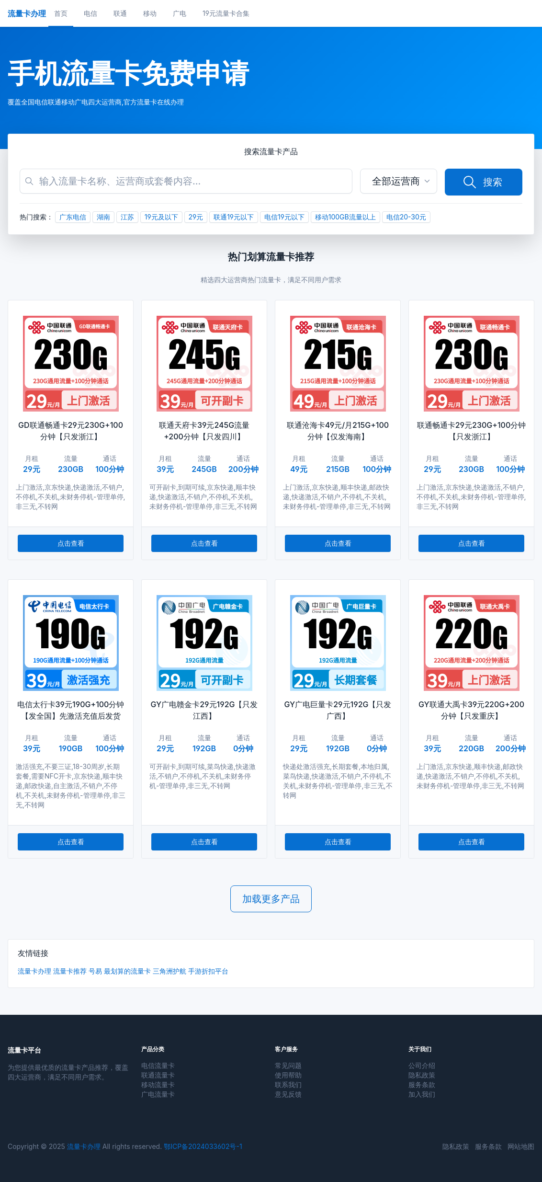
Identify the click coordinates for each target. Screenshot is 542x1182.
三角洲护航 (169, 971)
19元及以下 (161, 217)
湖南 (103, 217)
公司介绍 (421, 1065)
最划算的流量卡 (127, 971)
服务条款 (421, 1084)
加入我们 (421, 1094)
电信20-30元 (406, 217)
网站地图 (521, 1146)
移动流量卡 (158, 1084)
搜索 (482, 182)
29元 (196, 217)
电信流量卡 (158, 1065)
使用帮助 (288, 1075)
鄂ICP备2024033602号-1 (203, 1146)
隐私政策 (421, 1075)
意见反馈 (288, 1094)
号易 (95, 971)
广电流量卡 (158, 1094)
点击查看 (70, 543)
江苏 (127, 217)
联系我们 (288, 1084)
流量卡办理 (34, 971)
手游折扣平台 (208, 971)
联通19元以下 (234, 217)
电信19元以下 (284, 217)
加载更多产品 (271, 899)
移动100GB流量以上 (345, 217)
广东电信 (72, 217)
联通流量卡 (158, 1075)
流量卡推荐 (70, 971)
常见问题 (288, 1065)
